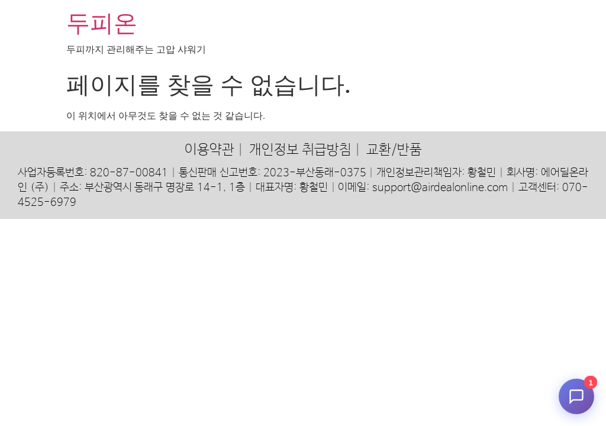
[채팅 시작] (576, 396)
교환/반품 (394, 150)
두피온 (101, 23)
